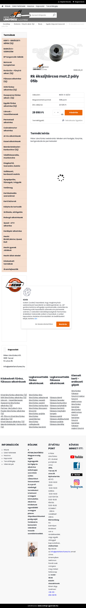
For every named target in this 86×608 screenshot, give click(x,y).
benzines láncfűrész (76, 408)
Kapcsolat (40, 6)
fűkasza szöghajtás (58, 405)
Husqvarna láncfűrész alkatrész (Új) (10, 404)
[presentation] (31, 174)
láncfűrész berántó (37, 427)
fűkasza (74, 393)
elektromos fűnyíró (76, 413)
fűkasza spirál (56, 416)
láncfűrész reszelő (37, 400)
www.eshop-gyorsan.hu (48, 606)
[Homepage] (2, 6)
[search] (54, 16)
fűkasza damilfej (57, 424)
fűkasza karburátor (58, 403)
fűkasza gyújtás (56, 421)
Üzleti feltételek (18, 6)
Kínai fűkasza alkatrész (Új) (13, 421)
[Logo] (17, 15)
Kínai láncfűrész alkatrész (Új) (14, 395)
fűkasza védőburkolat (59, 419)
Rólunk (7, 6)
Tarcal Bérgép (52, 6)
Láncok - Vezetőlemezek (12, 400)
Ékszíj (40, 24)
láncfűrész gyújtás (37, 413)
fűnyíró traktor (78, 396)
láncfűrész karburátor (38, 405)
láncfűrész (76, 391)
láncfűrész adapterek (38, 397)
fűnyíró (74, 399)
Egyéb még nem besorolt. (55, 24)
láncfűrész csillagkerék (34, 423)
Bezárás (63, 324)
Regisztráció (79, 2)
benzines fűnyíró (75, 419)
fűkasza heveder (57, 400)
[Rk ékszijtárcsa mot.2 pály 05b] (57, 52)
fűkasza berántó (57, 408)
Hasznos (30, 6)
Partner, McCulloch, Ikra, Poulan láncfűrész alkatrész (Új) (13, 411)
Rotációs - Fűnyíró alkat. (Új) (24, 24)
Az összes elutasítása (44, 324)
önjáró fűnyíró (77, 428)
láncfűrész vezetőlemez (34, 417)
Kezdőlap (6, 24)
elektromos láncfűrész (76, 403)
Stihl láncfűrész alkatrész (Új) (13, 397)
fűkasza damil (56, 397)
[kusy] (56, 113)
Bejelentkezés (65, 2)
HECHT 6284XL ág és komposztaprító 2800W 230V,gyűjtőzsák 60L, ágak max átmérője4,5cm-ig (70, 173)
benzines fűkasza (75, 424)
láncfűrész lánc (35, 395)
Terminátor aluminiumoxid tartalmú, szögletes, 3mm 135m (43, 170)
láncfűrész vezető (37, 403)
